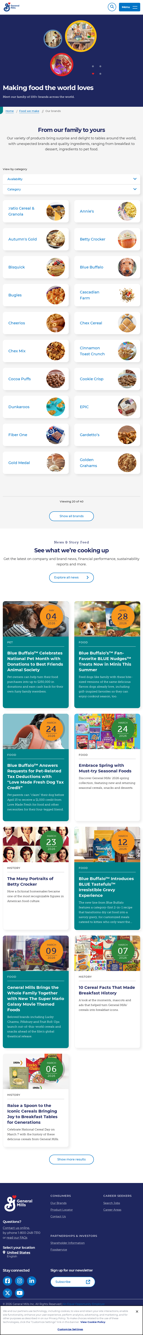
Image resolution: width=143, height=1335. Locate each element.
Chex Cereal (107, 323)
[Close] (137, 1311)
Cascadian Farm (107, 295)
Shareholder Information (67, 1243)
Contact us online (16, 1228)
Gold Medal (36, 463)
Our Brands (58, 1203)
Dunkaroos (36, 407)
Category (14, 189)
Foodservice (58, 1249)
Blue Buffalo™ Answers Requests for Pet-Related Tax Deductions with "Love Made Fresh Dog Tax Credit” (36, 767)
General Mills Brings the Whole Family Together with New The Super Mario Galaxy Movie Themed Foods (36, 992)
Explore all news (66, 577)
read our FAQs (17, 1237)
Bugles (36, 295)
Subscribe (63, 1282)
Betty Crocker (107, 239)
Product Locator (61, 1209)
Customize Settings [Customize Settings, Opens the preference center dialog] (70, 1329)
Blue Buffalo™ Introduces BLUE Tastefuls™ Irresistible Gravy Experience (107, 878)
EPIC (107, 407)
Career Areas (112, 1209)
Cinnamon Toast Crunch (107, 351)
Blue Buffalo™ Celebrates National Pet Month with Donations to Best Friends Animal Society (36, 654)
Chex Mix (36, 351)
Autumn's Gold (36, 239)
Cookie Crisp (107, 379)
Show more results (71, 1159)
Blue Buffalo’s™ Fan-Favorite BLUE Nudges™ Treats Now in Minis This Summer (107, 654)
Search (112, 7)
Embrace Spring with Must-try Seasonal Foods (107, 767)
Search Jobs (111, 1203)
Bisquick (36, 267)
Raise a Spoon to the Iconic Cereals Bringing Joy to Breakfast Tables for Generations (36, 1100)
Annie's (107, 211)
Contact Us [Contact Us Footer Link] (58, 1216)
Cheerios (36, 323)
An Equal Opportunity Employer (84, 1304)
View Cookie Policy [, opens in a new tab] (92, 1321)
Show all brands (72, 516)
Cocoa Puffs (36, 379)
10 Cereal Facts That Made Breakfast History (107, 992)
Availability (15, 179)
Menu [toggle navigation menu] (129, 7)
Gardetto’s (107, 435)
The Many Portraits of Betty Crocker (36, 878)
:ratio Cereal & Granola (36, 211)
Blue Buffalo (107, 267)
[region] (71, 1320)
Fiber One (36, 435)
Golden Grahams (107, 463)
